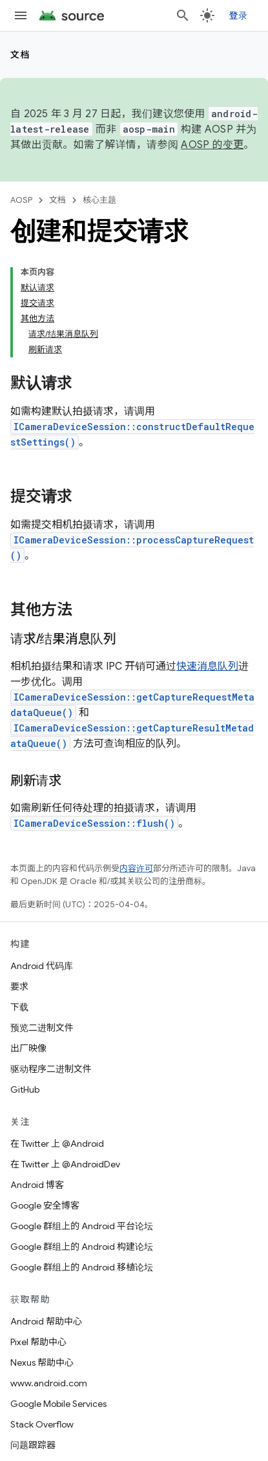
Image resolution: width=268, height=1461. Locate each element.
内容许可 (136, 868)
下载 (19, 1007)
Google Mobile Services (58, 1403)
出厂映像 (28, 1048)
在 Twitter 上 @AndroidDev (65, 1164)
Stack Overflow (42, 1424)
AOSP (21, 199)
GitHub (24, 1089)
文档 (20, 55)
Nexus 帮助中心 (42, 1362)
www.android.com (48, 1383)
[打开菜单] (21, 15)
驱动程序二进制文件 (51, 1069)
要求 (19, 986)
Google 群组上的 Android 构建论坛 (81, 1246)
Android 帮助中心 (46, 1321)
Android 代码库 (41, 966)
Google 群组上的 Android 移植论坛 (81, 1267)
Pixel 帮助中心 (38, 1342)
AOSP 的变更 (212, 144)
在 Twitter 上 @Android (57, 1143)
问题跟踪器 (33, 1445)
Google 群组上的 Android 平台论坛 (81, 1226)
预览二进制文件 (42, 1027)
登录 (238, 15)
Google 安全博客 (44, 1205)
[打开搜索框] (183, 15)
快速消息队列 (207, 666)
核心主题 (99, 199)
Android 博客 (37, 1185)
